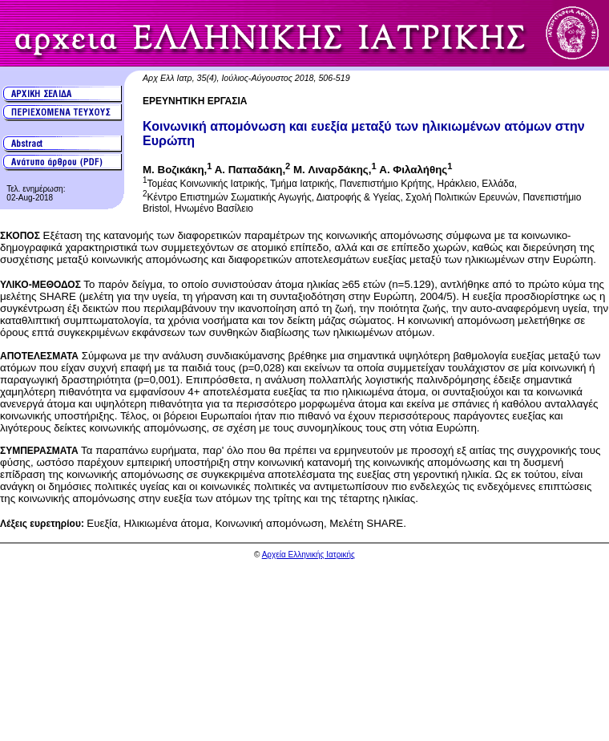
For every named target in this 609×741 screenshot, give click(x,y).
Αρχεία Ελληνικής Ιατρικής (308, 554)
